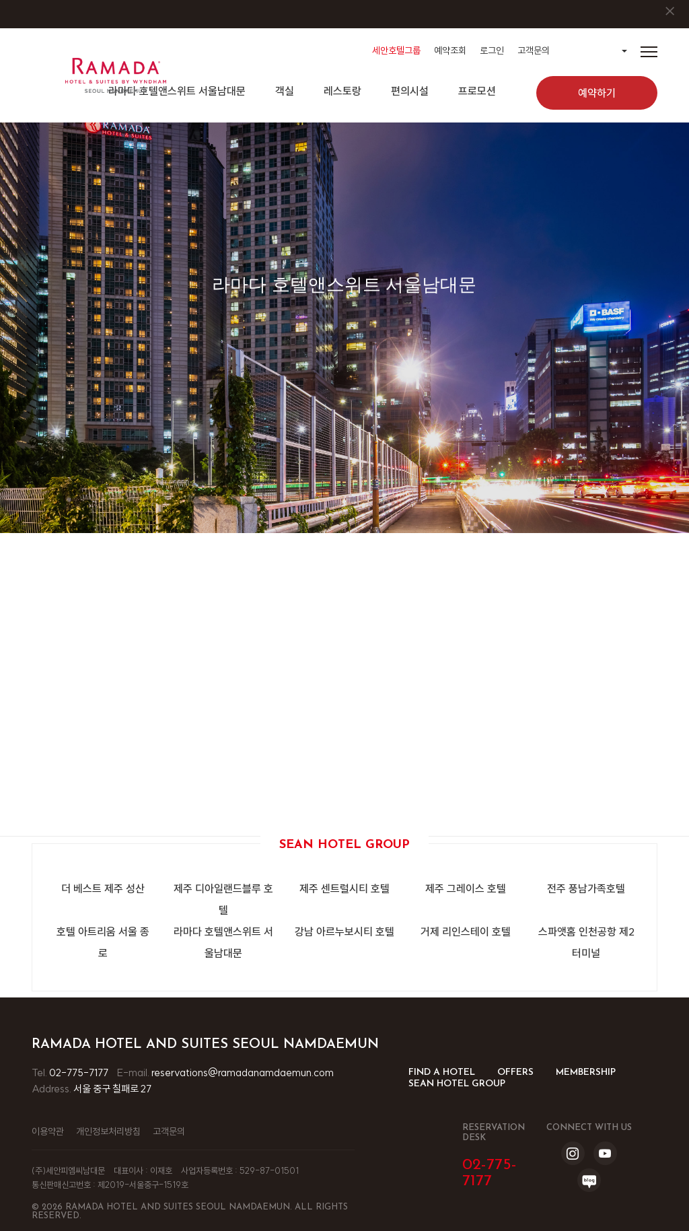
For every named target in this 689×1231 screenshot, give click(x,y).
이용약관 (48, 1131)
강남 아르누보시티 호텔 (344, 931)
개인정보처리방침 (108, 1131)
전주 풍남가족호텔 (586, 888)
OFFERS (515, 1072)
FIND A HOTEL (441, 1072)
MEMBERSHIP (586, 1072)
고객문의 (533, 50)
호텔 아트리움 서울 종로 (103, 942)
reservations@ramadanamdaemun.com (242, 1072)
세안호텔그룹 (396, 50)
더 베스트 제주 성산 (103, 888)
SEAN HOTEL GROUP (456, 1084)
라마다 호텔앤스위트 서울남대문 (223, 942)
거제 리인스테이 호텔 (466, 931)
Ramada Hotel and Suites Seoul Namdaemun (205, 1044)
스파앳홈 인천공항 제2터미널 (586, 942)
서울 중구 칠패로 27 (112, 1088)
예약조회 (450, 50)
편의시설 (410, 91)
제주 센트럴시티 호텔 (344, 888)
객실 (284, 91)
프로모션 (477, 91)
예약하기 (597, 93)
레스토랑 (342, 91)
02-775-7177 (78, 1072)
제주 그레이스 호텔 (465, 888)
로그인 (492, 50)
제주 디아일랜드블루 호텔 (223, 899)
